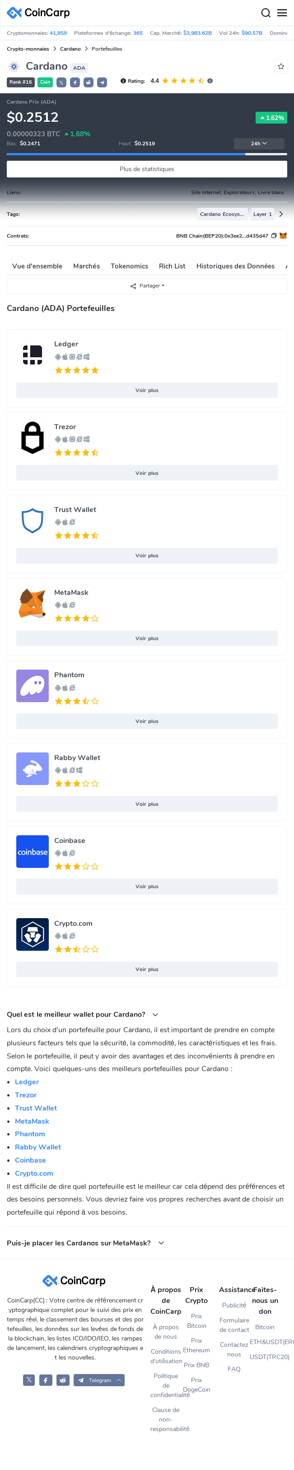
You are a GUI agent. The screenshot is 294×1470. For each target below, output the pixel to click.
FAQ (234, 1369)
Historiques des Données (235, 266)
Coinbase (69, 841)
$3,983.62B (197, 33)
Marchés (86, 266)
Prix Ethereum (196, 1345)
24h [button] (259, 143)
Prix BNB (196, 1365)
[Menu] (281, 13)
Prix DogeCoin (196, 1385)
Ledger (66, 344)
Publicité (234, 1305)
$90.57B (252, 33)
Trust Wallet (75, 510)
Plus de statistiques (147, 169)
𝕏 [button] (61, 82)
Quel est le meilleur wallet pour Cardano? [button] (83, 1014)
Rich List (172, 266)
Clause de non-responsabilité (165, 1419)
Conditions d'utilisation (165, 1356)
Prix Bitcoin (196, 1321)
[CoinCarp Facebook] (45, 1380)
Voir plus (146, 390)
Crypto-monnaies (28, 49)
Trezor (65, 427)
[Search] (265, 13)
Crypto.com (73, 924)
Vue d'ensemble (37, 266)
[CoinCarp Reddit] (63, 1380)
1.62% (271, 117)
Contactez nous (234, 1350)
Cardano (70, 49)
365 (138, 33)
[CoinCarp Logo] (41, 12)
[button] (75, 82)
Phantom (69, 675)
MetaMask (71, 593)
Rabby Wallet (77, 758)
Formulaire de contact (234, 1325)
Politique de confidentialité (165, 1385)
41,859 (58, 33)
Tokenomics (129, 266)
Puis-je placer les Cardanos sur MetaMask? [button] (85, 1243)
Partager (145, 286)
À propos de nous (166, 1332)
